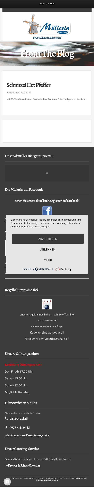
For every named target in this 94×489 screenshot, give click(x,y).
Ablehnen (47, 249)
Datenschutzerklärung (47, 480)
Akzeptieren (47, 239)
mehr (48, 260)
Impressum (81, 478)
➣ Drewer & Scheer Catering (22, 465)
